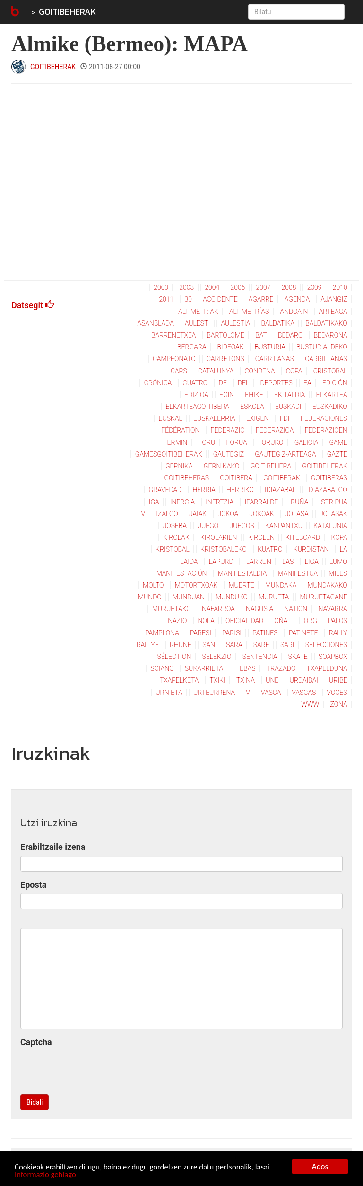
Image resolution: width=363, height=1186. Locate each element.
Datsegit (32, 305)
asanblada (155, 323)
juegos (241, 525)
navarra (333, 609)
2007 (263, 287)
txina (245, 680)
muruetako (171, 609)
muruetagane (323, 597)
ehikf (254, 394)
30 (187, 299)
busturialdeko (321, 347)
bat (261, 335)
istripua (333, 502)
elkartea (331, 394)
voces (337, 692)
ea (307, 383)
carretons (225, 359)
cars (179, 371)
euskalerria (214, 418)
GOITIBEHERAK (67, 11)
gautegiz (228, 454)
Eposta (33, 885)
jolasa (297, 514)
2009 (314, 287)
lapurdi (222, 561)
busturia (270, 347)
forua (236, 442)
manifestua (298, 573)
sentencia (259, 656)
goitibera (236, 478)
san (208, 645)
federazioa (275, 430)
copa (294, 371)
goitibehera (271, 466)
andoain (294, 311)
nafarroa (218, 609)
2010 (340, 287)
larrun (258, 561)
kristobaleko (223, 549)
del (243, 383)
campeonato (174, 359)
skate (298, 656)
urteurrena (214, 692)
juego (208, 525)
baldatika (277, 323)
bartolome (225, 335)
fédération (180, 430)
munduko (232, 597)
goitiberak (281, 478)
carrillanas (326, 359)
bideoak (230, 347)
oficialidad (244, 620)
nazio (177, 620)
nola (206, 620)
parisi (232, 633)
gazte (337, 454)
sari (287, 645)
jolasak (333, 514)
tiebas (244, 668)
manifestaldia (242, 573)
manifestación (181, 573)
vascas (304, 692)
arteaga (333, 311)
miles (337, 573)
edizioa (196, 394)
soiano (161, 668)
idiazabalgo (327, 489)
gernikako (222, 466)
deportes (276, 383)
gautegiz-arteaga (285, 454)
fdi (285, 418)
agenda (297, 299)
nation (295, 609)
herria (204, 489)
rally (338, 633)
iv (142, 514)
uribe (338, 680)
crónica (158, 383)
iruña (299, 502)
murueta (274, 597)
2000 (161, 287)
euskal (170, 418)
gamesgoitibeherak (168, 454)
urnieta (169, 692)
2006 (237, 287)
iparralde (261, 502)
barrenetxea (173, 335)
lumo (338, 561)
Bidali (34, 1102)
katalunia (330, 525)
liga (312, 561)
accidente (220, 299)
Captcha (36, 1042)
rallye (148, 645)
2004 (212, 287)
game (338, 442)
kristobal (173, 549)
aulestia (235, 323)
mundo (150, 597)
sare (261, 645)
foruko (271, 442)
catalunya (215, 371)
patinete (303, 633)
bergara (191, 347)
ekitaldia (289, 394)
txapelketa (179, 680)
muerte (241, 585)
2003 (186, 287)
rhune (180, 645)
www (310, 704)
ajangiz (333, 299)
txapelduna (327, 668)
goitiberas (329, 478)
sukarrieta (204, 668)
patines (264, 633)
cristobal (330, 371)
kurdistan (311, 549)
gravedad (165, 489)
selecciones (326, 645)
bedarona (330, 335)
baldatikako (326, 323)
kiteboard (302, 537)
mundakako (327, 585)
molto (153, 585)
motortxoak (196, 585)
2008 (289, 287)
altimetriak (198, 311)
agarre (261, 299)
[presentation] (92, 1068)
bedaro (290, 335)
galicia (306, 442)
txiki (217, 680)
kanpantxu (283, 525)
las (288, 561)
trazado (281, 668)
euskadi (288, 406)
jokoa (228, 514)
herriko (240, 489)
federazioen (326, 430)
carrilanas (274, 359)
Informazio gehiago (46, 1175)
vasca (271, 692)
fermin (176, 442)
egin (226, 394)
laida (189, 561)
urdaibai (304, 680)
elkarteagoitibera (197, 406)
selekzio (217, 656)
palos (337, 620)
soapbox (333, 656)
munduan (189, 597)
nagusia (259, 609)
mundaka (280, 585)
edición (334, 383)
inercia (182, 502)
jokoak (261, 514)
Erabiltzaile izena (53, 847)
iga (154, 502)
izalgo (167, 514)
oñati (283, 620)
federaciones (324, 418)
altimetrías (249, 311)
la (343, 549)
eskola (252, 406)
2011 (166, 299)
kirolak (176, 537)
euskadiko (329, 406)
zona (338, 704)
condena (260, 371)
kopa (339, 537)
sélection (174, 656)
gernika (179, 466)
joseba (175, 525)
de (223, 383)
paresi (200, 633)
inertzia (219, 502)
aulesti (197, 323)
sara (234, 645)
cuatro (195, 383)
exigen (257, 418)
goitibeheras (186, 478)
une (272, 680)
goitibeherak (324, 466)
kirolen (261, 537)
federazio (228, 430)
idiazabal (280, 489)
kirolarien (218, 537)
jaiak (198, 514)
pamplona (162, 633)
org (310, 620)
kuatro (270, 549)
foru (207, 442)
